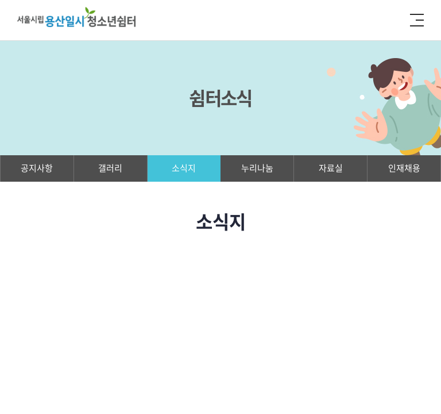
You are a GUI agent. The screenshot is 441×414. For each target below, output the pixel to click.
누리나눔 (257, 168)
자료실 (331, 168)
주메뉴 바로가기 (0, 0)
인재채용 (404, 168)
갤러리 (110, 168)
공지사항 (37, 168)
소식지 (184, 168)
